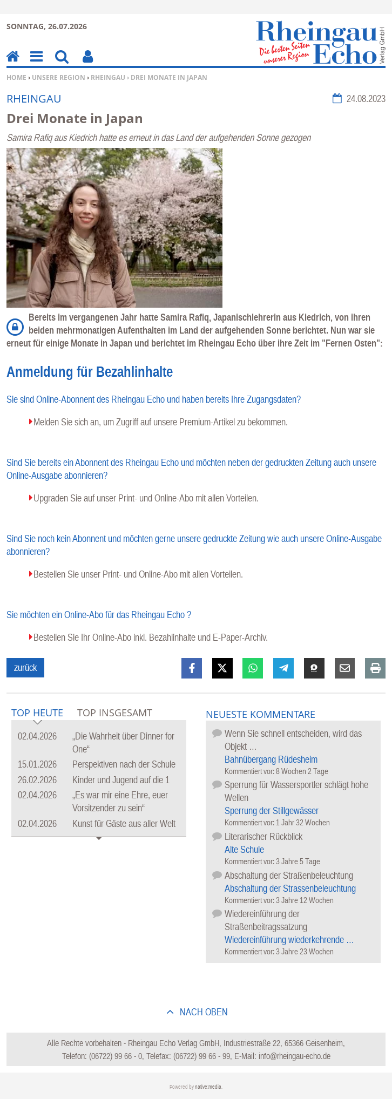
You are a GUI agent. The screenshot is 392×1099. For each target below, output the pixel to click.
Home (16, 77)
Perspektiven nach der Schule (123, 764)
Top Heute (37, 713)
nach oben (203, 1011)
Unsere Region (58, 77)
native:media (208, 1087)
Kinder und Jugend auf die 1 (121, 779)
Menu (35, 64)
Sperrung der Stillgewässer (272, 810)
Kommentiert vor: (250, 771)
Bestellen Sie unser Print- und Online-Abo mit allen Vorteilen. (138, 574)
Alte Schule (244, 849)
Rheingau (108, 77)
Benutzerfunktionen (87, 64)
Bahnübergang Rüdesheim (271, 759)
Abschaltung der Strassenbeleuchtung (290, 888)
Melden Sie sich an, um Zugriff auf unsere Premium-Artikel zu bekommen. (160, 422)
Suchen (62, 64)
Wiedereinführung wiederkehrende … (289, 939)
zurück (25, 667)
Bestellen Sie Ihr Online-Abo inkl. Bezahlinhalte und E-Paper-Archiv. (150, 637)
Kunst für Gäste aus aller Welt (123, 823)
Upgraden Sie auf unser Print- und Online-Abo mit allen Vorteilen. (146, 498)
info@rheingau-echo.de (294, 1056)
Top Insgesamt (114, 712)
